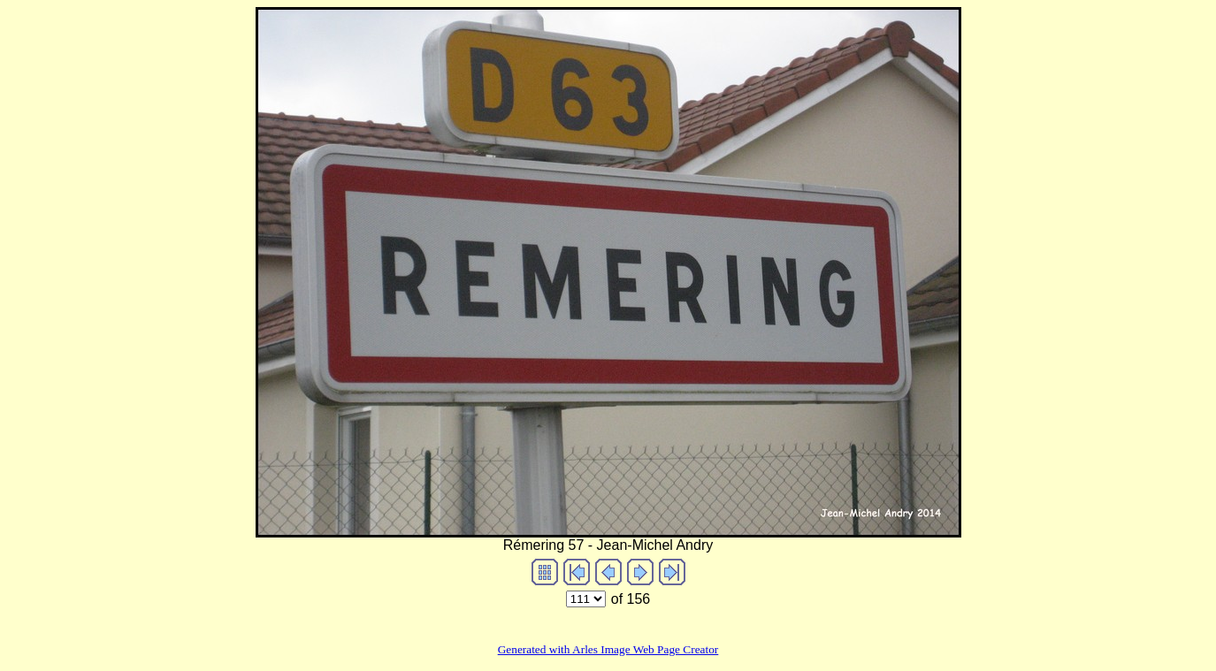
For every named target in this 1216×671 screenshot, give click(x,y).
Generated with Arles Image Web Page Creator (608, 649)
